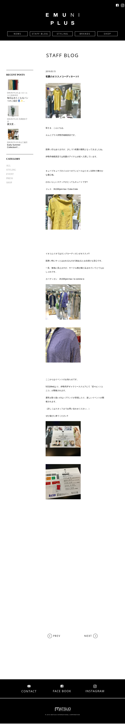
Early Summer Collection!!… (13, 146)
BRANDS (85, 33)
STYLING (62, 33)
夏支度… (11, 124)
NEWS (17, 33)
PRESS (9, 178)
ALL (8, 165)
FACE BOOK (62, 689)
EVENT (10, 174)
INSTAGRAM (95, 689)
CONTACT (29, 689)
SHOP (107, 33)
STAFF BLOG (40, 33)
